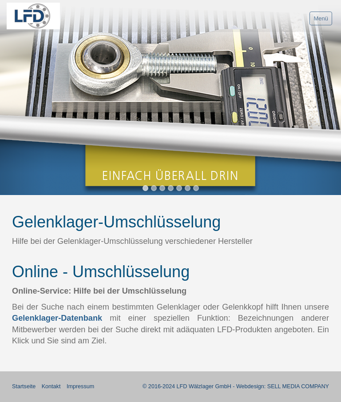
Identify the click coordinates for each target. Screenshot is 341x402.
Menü (320, 18)
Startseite (24, 386)
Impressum (80, 386)
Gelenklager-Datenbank (57, 318)
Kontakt (51, 386)
